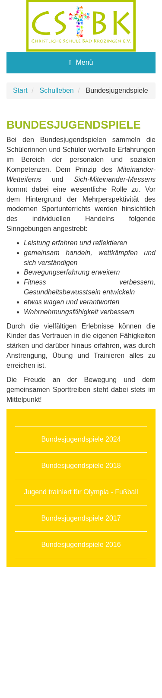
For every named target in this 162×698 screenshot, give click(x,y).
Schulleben (57, 90)
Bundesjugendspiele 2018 (81, 465)
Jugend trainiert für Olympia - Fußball (81, 492)
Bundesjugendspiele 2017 (81, 518)
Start (20, 90)
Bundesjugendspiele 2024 (81, 439)
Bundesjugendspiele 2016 (81, 544)
